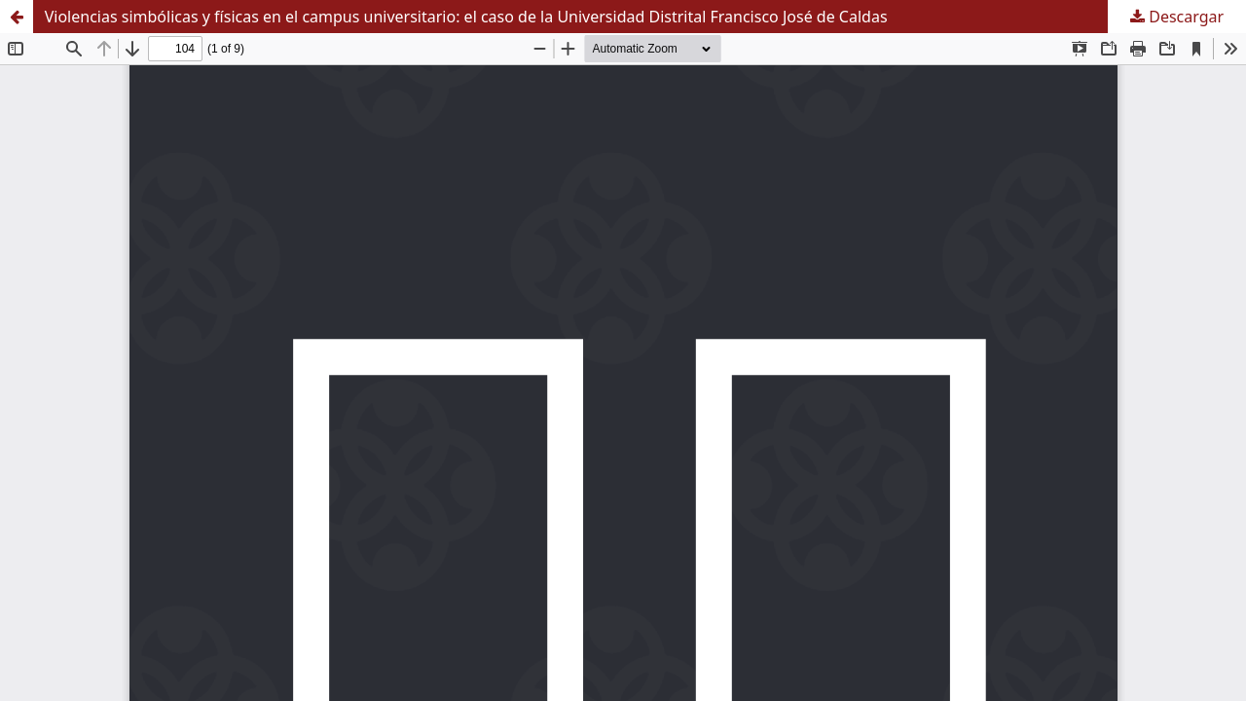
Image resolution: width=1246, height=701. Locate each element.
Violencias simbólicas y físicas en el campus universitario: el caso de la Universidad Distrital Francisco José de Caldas (466, 16)
